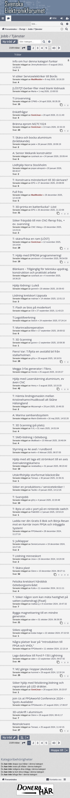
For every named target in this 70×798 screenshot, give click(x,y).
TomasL (34, 478)
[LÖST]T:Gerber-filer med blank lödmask (39, 88)
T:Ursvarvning (21, 98)
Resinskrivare (21, 724)
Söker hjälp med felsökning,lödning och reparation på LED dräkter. (38, 684)
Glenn (34, 571)
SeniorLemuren (38, 544)
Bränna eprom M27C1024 (29, 124)
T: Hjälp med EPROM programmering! (37, 255)
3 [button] (37, 48)
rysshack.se (36, 156)
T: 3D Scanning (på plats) (28, 425)
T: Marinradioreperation (28, 328)
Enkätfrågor (20, 112)
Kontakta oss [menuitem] (53, 779)
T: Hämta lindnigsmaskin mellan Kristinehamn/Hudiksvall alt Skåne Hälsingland (35, 399)
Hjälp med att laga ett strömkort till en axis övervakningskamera (40, 461)
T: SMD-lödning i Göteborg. (30, 437)
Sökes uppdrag (22, 630)
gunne (34, 343)
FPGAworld (36, 531)
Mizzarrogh (36, 407)
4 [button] (42, 48)
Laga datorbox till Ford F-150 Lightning (38, 655)
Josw (33, 559)
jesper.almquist (38, 168)
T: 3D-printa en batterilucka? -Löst (34, 207)
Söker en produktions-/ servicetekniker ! (38, 487)
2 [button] (33, 48)
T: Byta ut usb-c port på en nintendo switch (40, 509)
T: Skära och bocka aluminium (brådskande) (32, 139)
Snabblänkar (3, 19)
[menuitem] (53, 18)
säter (33, 620)
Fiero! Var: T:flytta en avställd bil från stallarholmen (36, 353)
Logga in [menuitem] (62, 19)
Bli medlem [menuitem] (68, 19)
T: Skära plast (21, 568)
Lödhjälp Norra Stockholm (30, 165)
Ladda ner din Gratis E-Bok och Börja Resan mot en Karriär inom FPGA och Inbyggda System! (41, 524)
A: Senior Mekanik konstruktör (32, 153)
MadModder (37, 79)
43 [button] (53, 48)
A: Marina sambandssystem (30, 415)
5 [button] (46, 48)
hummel (34, 672)
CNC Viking (36, 227)
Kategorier (9, 19)
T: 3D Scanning (22, 339)
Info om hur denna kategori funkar (35, 61)
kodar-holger (37, 633)
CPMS (34, 101)
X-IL (33, 428)
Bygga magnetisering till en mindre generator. (35, 614)
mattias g (35, 604)
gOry (33, 358)
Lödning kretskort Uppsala (30, 295)
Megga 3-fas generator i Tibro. (32, 369)
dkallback (35, 441)
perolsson (35, 258)
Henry (34, 386)
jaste (33, 144)
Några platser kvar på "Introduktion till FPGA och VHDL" (38, 643)
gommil (34, 289)
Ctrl (32, 311)
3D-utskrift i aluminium (28, 712)
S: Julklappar (21, 541)
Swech (34, 321)
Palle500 (35, 512)
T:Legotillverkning (24, 317)
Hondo (34, 372)
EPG (33, 183)
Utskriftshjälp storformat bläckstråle (36, 475)
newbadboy (36, 466)
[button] (23, 48)
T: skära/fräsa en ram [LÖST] (31, 239)
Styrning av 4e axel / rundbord (32, 449)
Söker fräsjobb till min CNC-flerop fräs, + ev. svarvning (39, 222)
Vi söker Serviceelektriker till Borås (35, 76)
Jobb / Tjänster (13, 36)
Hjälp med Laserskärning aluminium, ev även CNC (38, 380)
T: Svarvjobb (20, 497)
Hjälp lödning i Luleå (26, 285)
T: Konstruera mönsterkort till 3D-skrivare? (40, 180)
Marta (33, 91)
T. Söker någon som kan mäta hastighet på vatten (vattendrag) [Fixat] (40, 599)
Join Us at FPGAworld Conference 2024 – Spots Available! (39, 700)
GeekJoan (36, 115)
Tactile (34, 490)
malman (34, 299)
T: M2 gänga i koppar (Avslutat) (32, 669)
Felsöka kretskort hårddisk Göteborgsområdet (30, 583)
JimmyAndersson (39, 65)
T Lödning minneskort (27, 556)
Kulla (33, 588)
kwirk (33, 452)
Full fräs (18, 192)
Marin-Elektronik (38, 418)
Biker (33, 331)
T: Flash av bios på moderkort (32, 307)
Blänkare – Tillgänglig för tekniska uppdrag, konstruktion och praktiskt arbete (40, 270)
